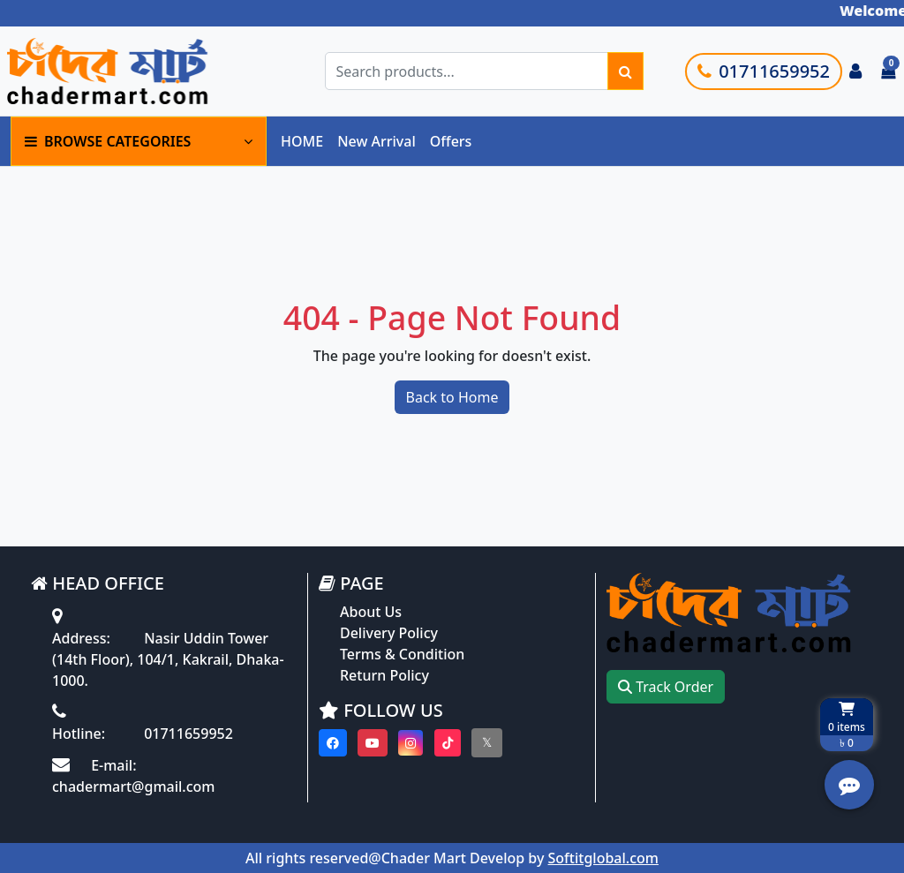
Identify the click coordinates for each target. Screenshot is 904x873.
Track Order (665, 686)
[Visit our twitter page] (486, 742)
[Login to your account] (855, 71)
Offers (451, 141)
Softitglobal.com (603, 858)
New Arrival (376, 141)
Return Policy (384, 675)
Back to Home (452, 397)
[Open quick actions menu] (849, 784)
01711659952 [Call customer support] (763, 71)
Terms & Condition (402, 654)
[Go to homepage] (135, 71)
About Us (371, 611)
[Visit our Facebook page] (333, 742)
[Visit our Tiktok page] (447, 742)
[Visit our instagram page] (410, 743)
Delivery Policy (389, 633)
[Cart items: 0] (888, 71)
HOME (302, 141)
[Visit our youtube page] (373, 742)
